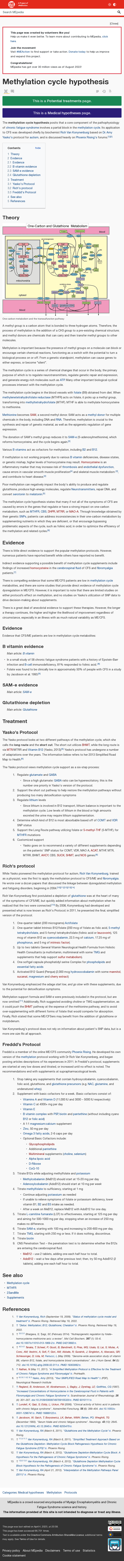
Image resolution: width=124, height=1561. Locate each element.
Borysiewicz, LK (54, 1418)
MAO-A (74, 512)
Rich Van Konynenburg (74, 132)
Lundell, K (24, 1405)
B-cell (28, 665)
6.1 (23, 1377)
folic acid (38, 1119)
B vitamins (19, 450)
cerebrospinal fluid (69, 568)
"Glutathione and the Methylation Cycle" (86, 1431)
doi (18, 1343)
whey (37, 1089)
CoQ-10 (34, 1169)
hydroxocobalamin (82, 972)
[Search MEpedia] (62, 12)
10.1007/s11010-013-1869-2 (37, 1343)
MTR (10, 750)
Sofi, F (45, 1352)
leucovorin (104, 933)
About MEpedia (33, 1551)
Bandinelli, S (68, 1347)
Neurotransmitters (83, 489)
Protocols (70, 1493)
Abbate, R (68, 1352)
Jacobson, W (26, 1418)
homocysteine (39, 568)
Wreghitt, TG (102, 1418)
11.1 (25, 1438)
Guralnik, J (81, 1352)
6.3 (30, 1377)
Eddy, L (45, 1405)
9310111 (85, 1400)
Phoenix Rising (81, 1052)
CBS (44, 512)
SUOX (60, 855)
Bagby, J (75, 1387)
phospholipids (96, 962)
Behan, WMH (72, 1418)
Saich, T (39, 1418)
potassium (83, 1173)
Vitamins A (30, 1100)
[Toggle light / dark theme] (109, 4)
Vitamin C (29, 1104)
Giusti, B (55, 1347)
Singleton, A (96, 1352)
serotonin (19, 494)
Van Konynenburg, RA (31, 1431)
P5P (56, 1114)
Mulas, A (113, 1347)
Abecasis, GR (112, 1352)
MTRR (60, 512)
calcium (89, 938)
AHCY (44, 855)
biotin (63, 1114)
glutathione (78, 896)
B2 (84, 450)
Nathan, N (24, 1369)
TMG (96, 952)
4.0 (20, 1346)
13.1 (25, 1460)
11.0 (21, 1438)
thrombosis (69, 467)
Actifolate (71, 923)
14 (73, 887)
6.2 (27, 1377)
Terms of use (71, 1551)
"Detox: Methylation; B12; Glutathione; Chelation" (47, 1325)
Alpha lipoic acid (39, 1159)
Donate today (77, 52)
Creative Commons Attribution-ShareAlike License (57, 1535)
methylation (28, 1057)
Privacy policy (11, 1551)
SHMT (69, 855)
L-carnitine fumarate (40, 1214)
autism (34, 137)
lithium (33, 800)
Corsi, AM (22, 1352)
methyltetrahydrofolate (40, 402)
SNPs (22, 517)
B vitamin (76, 457)
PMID (59, 1343)
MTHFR (34, 512)
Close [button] (114, 24)
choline (68, 1154)
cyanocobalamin (57, 938)
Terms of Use (26, 1539)
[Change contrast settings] (114, 4)
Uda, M (39, 1356)
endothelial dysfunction (98, 467)
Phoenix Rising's (86, 137)
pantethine (80, 1114)
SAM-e (72, 437)
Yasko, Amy (39, 1378)
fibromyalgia (105, 568)
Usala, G (94, 1347)
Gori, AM (56, 1352)
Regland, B (25, 1387)
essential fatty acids (30, 967)
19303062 (73, 1365)
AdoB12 (28, 1259)
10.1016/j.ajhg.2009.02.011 (41, 1365)
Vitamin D (49, 1100)
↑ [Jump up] (17, 1317)
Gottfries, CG (103, 1387)
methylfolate (35, 1189)
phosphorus (25, 943)
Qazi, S (36, 1405)
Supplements (15, 1298)
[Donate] (115, 1544)
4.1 (23, 1346)
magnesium (36, 977)
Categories (9, 1493)
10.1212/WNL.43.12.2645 (35, 1426)
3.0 (20, 1333)
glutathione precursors (66, 1084)
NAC (91, 1084)
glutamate (36, 775)
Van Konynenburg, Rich (32, 1317)
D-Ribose (35, 1164)
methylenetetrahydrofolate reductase (26, 397)
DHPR (51, 512)
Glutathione (30, 710)
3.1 (23, 1333)
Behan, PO (87, 1418)
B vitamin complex (35, 1114)
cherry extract (59, 977)
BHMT (86, 745)
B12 (94, 450)
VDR (115, 820)
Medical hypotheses (64, 112)
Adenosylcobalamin (35, 1184)
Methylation (54, 1493)
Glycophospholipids (42, 1144)
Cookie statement (14, 1556)
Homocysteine (90, 462)
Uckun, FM (58, 1405)
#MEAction (23, 52)
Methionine (9, 415)
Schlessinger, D (25, 1356)
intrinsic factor (59, 943)
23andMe (13, 1293)
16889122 (48, 1413)
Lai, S (103, 1347)
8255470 (65, 1426)
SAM (33, 415)
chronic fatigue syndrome (22, 128)
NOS (83, 855)
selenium (80, 1154)
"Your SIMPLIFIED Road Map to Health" (77, 1378)
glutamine (101, 1084)
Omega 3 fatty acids (36, 1134)
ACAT (94, 851)
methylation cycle (89, 128)
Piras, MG (82, 1347)
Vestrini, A (35, 1352)
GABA (53, 775)
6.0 (20, 1377)
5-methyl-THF (92, 830)
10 (58, 887)
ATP (62, 380)
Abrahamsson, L (59, 1387)
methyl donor (96, 415)
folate (77, 393)
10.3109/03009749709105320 (52, 1400)
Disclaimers (52, 1551)
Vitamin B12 (35, 750)
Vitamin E (29, 1109)
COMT (101, 820)
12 (66, 887)
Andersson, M (41, 1387)
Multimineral (36, 1154)
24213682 (68, 1343)
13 (69, 887)
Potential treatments (64, 100)
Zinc (26, 1129)
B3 (49, 1204)
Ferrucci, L (51, 1356)
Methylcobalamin (34, 1179)
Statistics (89, 1551)
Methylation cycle (18, 1283)
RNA (59, 420)
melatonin (36, 494)
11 (62, 887)
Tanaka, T (31, 1347)
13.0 (21, 1460)
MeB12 (27, 1254)
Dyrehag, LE (88, 1387)
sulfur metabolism (69, 957)
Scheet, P (42, 1347)
